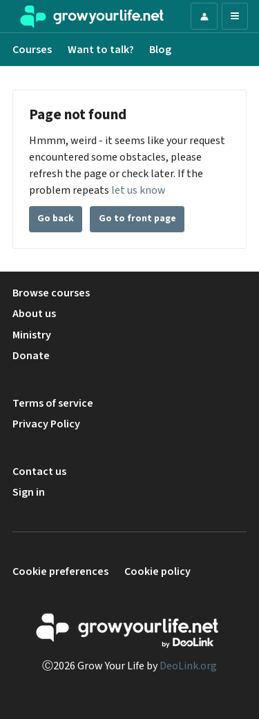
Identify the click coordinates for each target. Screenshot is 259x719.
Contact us (39, 471)
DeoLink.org (188, 666)
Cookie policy (157, 571)
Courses (32, 49)
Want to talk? (101, 49)
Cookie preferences (60, 571)
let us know (138, 190)
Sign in (28, 492)
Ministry (31, 335)
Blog (160, 49)
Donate (31, 355)
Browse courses (51, 293)
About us (34, 313)
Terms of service (52, 403)
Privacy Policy (46, 424)
